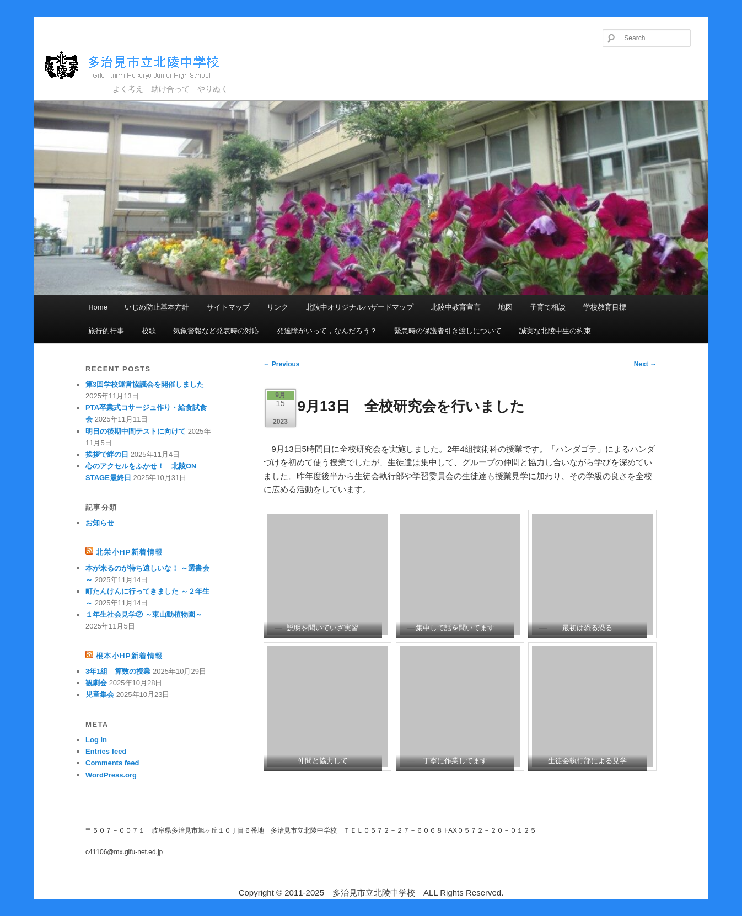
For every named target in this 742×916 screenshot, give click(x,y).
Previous (282, 364)
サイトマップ (228, 307)
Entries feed (105, 751)
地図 (505, 307)
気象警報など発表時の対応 (216, 331)
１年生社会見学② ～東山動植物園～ (143, 614)
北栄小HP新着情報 (129, 552)
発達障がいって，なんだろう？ (327, 331)
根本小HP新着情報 (129, 656)
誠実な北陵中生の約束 (555, 331)
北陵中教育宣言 (456, 307)
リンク (277, 307)
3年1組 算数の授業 (117, 671)
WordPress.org (111, 775)
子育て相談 (548, 307)
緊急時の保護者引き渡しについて (448, 331)
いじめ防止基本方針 (157, 307)
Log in (96, 740)
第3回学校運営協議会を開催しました (144, 384)
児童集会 (99, 694)
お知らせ (99, 523)
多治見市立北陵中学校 (142, 66)
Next (645, 364)
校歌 (149, 331)
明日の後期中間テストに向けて (135, 431)
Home (97, 307)
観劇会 (96, 683)
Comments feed (112, 763)
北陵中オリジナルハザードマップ (359, 307)
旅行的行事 (106, 331)
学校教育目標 (604, 307)
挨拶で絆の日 (106, 454)
